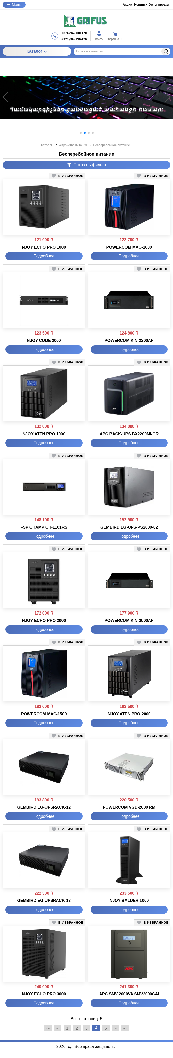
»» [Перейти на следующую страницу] (125, 1028)
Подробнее (43, 256)
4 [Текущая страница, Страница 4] (96, 1028)
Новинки (140, 4)
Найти (166, 51)
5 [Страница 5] (106, 1028)
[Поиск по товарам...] (122, 51)
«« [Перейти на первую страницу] (48, 1028)
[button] (81, 133)
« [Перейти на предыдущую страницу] (57, 1028)
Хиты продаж (159, 4)
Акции (127, 4)
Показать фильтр (86, 165)
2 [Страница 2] (77, 1028)
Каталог (37, 51)
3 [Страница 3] (86, 1028)
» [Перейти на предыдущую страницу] (115, 1028)
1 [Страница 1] (67, 1028)
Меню (14, 5)
